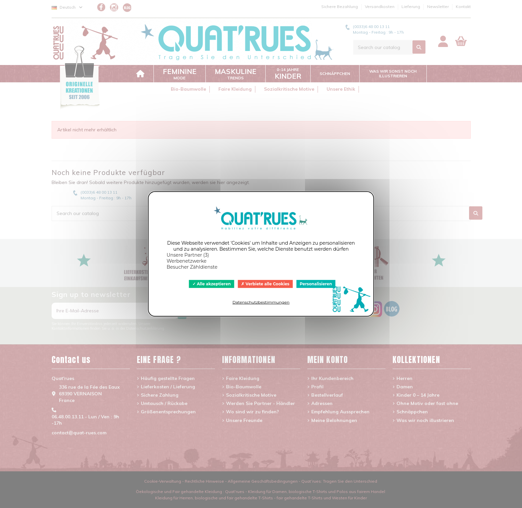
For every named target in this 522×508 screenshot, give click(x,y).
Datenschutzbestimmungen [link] (260, 302)
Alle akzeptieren (211, 283)
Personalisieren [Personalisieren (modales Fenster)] (316, 283)
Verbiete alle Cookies (265, 283)
